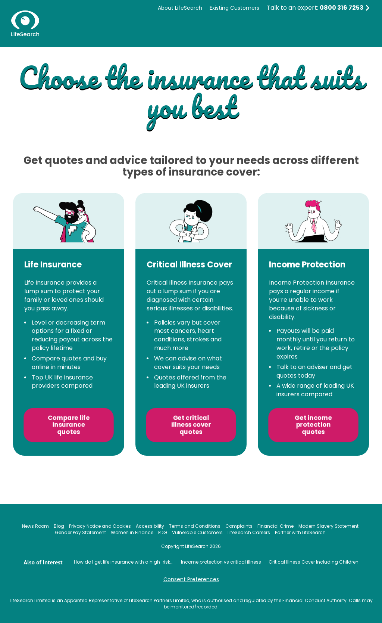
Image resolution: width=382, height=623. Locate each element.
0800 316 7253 (341, 7)
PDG (162, 532)
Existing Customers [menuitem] (234, 8)
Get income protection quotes (313, 425)
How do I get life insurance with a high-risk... (123, 562)
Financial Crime (275, 526)
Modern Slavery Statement (328, 526)
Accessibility (150, 526)
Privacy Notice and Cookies (100, 526)
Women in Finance (132, 532)
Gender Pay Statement (80, 532)
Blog (59, 526)
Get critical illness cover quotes (191, 425)
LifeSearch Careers (249, 532)
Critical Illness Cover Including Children (313, 562)
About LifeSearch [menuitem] (180, 8)
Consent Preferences (191, 579)
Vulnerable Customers (197, 532)
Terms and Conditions (194, 526)
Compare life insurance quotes (68, 425)
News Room (35, 526)
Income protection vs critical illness (221, 562)
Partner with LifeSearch (300, 532)
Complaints (239, 526)
